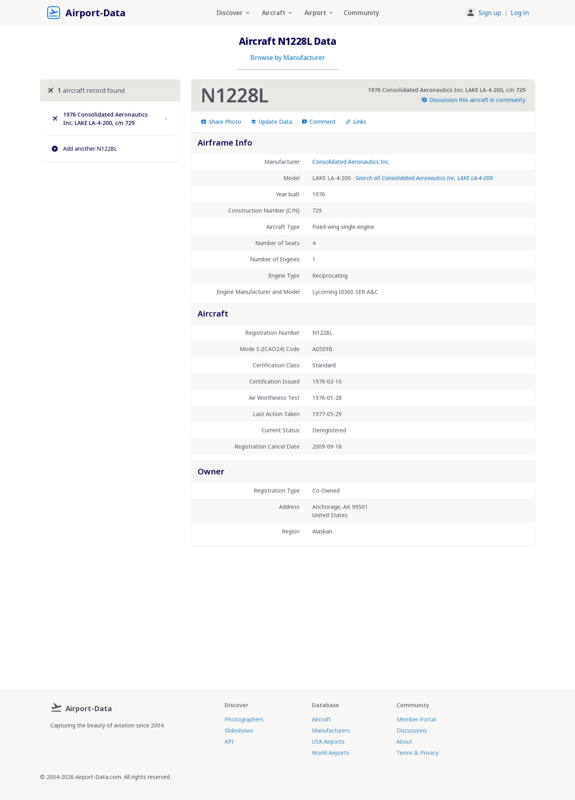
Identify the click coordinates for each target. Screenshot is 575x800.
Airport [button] (319, 12)
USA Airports (328, 741)
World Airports (330, 752)
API (229, 741)
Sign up (490, 12)
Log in (520, 12)
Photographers (244, 719)
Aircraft (321, 719)
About (404, 741)
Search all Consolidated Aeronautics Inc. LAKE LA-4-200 (424, 178)
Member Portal (416, 719)
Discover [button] (234, 12)
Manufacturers (331, 730)
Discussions (411, 730)
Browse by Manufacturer (287, 57)
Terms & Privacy (417, 752)
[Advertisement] (110, 236)
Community (361, 12)
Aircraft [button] (277, 12)
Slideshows (239, 730)
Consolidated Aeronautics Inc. (351, 161)
